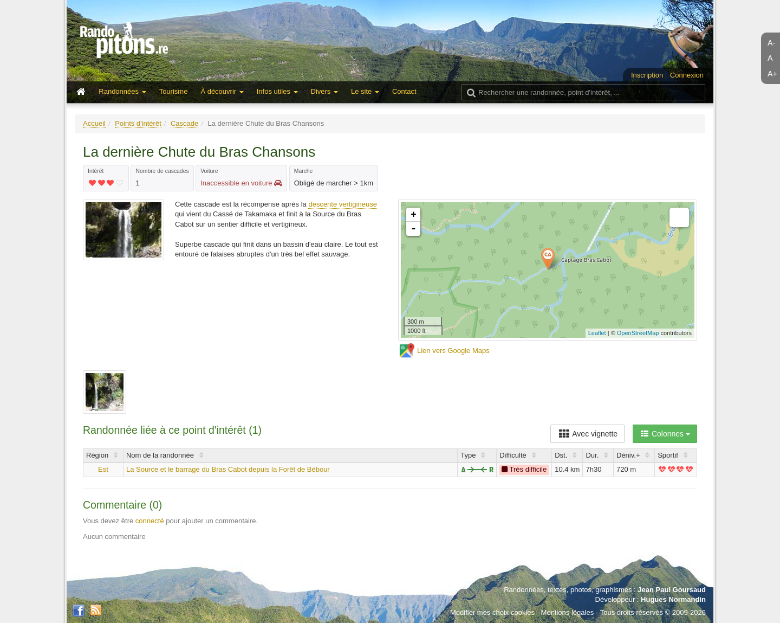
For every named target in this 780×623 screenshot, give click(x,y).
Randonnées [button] (122, 91)
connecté (149, 521)
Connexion (687, 75)
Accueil (94, 123)
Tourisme (173, 91)
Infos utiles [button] (277, 91)
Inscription (647, 75)
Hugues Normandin (673, 599)
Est (103, 469)
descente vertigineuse (342, 204)
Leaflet (597, 333)
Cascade (184, 123)
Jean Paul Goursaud (672, 590)
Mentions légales (567, 612)
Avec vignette (587, 433)
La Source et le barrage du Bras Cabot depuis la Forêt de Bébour (228, 469)
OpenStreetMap (638, 333)
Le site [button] (365, 91)
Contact (404, 91)
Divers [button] (324, 91)
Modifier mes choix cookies (492, 612)
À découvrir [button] (221, 91)
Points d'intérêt (138, 123)
